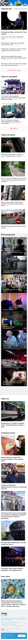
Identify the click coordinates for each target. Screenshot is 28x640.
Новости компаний (9, 76)
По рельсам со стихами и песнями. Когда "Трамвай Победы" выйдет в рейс (12, 425)
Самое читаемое (8, 135)
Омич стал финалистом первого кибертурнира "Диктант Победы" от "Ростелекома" (11, 121)
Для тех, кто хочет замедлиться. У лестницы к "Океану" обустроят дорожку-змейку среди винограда (14, 179)
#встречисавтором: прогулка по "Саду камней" (14, 33)
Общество (5, 399)
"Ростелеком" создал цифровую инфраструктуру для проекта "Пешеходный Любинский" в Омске (13, 97)
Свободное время (8, 433)
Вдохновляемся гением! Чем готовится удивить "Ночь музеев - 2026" (12, 459)
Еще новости (14, 128)
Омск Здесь (5, 3)
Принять (22, 635)
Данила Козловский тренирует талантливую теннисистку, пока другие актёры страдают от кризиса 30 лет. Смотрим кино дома (13, 603)
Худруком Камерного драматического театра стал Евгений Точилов (14, 487)
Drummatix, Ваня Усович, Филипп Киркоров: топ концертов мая (12, 569)
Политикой (4, 637)
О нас (2, 618)
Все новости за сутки (14, 70)
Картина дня (6, 8)
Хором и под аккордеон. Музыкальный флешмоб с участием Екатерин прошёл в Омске (12, 203)
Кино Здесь (5, 576)
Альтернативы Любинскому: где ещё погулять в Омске (13, 543)
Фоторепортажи (8, 234)
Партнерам (7, 618)
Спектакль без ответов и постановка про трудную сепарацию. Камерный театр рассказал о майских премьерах (13, 515)
